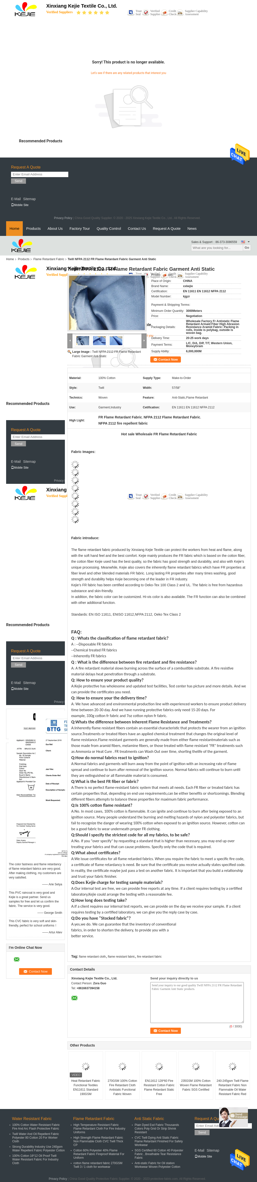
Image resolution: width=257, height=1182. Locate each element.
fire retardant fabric (149, 956)
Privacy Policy (63, 218)
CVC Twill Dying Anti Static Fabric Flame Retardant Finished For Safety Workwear (159, 1141)
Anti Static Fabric (149, 1119)
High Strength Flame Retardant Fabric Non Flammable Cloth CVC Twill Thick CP (98, 1141)
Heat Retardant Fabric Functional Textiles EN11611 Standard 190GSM (85, 1087)
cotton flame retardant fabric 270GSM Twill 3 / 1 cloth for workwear (97, 1165)
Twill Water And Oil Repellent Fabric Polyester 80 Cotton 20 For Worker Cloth (35, 1137)
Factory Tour (80, 228)
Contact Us (137, 228)
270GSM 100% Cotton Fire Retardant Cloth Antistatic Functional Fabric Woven (122, 1087)
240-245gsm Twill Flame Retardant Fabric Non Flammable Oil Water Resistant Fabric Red (232, 1087)
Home (14, 228)
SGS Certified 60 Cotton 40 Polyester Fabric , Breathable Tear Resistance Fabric (159, 1154)
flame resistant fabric (121, 956)
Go (247, 247)
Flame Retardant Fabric (48, 259)
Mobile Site (19, 205)
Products (33, 228)
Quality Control (109, 228)
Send (18, 181)
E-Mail (16, 199)
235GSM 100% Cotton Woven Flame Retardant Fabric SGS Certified (196, 1085)
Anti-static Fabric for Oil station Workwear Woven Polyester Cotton (157, 1165)
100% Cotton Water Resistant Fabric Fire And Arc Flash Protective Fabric (36, 1126)
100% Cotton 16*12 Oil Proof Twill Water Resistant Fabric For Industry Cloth (35, 1159)
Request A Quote (166, 228)
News (192, 228)
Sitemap (29, 199)
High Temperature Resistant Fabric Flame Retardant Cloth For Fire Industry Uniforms (99, 1128)
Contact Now (168, 359)
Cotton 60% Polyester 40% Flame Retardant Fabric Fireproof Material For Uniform (98, 1154)
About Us (55, 228)
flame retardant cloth (92, 956)
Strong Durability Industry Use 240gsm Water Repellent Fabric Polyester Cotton (38, 1148)
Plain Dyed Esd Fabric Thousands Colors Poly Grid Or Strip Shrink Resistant (157, 1128)
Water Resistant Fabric (32, 1119)
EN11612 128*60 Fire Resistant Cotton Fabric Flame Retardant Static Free (159, 1087)
